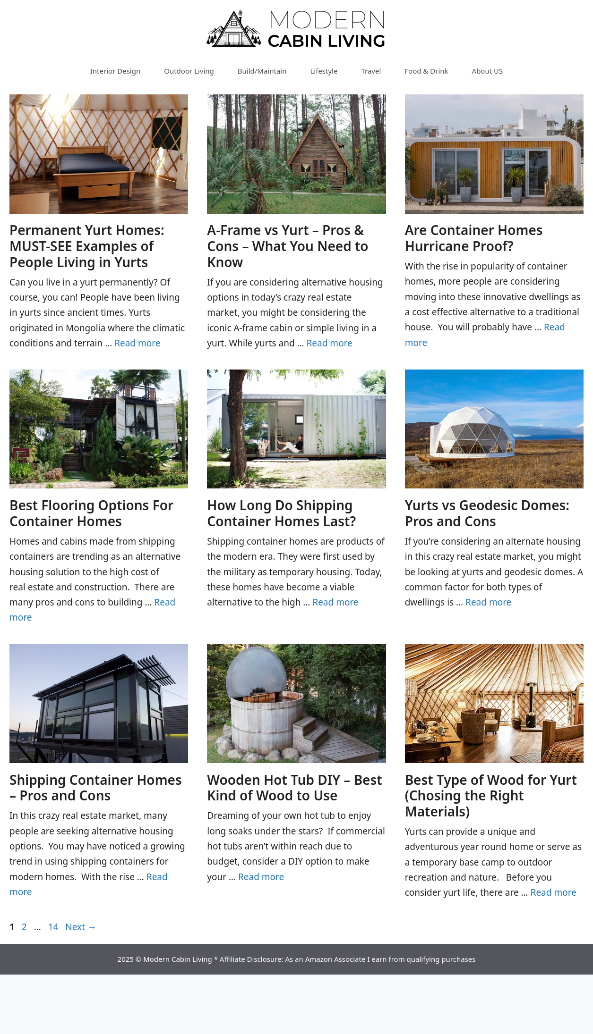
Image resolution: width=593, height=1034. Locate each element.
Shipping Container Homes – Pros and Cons (95, 788)
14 (54, 927)
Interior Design (115, 71)
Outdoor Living (189, 71)
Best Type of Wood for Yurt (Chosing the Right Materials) (491, 795)
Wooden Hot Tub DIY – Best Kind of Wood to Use (294, 788)
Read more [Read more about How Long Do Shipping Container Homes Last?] (335, 602)
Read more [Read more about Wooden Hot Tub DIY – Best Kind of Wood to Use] (261, 877)
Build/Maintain (262, 71)
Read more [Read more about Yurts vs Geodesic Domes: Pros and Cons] (488, 602)
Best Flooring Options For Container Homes (91, 513)
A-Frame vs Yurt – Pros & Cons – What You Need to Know (287, 245)
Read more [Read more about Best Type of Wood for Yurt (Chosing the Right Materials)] (553, 892)
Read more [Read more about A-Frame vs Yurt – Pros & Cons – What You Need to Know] (329, 343)
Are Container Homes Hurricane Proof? (474, 238)
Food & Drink (426, 71)
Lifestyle (324, 71)
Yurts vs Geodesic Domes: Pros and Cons (487, 513)
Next (80, 927)
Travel (371, 71)
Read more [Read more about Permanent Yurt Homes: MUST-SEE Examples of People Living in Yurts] (137, 343)
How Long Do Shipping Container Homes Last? (281, 513)
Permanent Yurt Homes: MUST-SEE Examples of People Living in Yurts (86, 245)
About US (487, 71)
